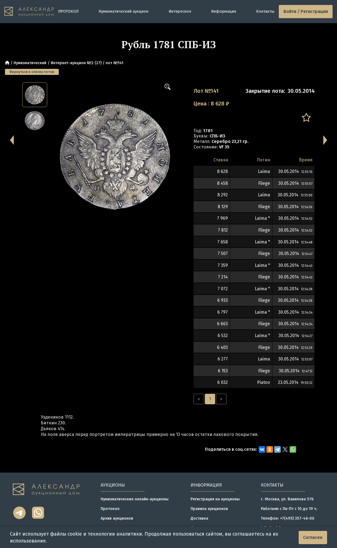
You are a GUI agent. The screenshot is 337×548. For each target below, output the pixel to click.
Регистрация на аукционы (215, 499)
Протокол (110, 508)
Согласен (312, 537)
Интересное (180, 11)
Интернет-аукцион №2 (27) (76, 63)
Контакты (265, 11)
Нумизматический (30, 63)
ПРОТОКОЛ (68, 11)
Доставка (199, 518)
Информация (223, 11)
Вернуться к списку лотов (32, 72)
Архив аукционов (117, 518)
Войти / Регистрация (305, 11)
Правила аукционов (209, 508)
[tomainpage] (29, 11)
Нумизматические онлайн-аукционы (135, 499)
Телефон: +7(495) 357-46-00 (287, 518)
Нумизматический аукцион (123, 11)
